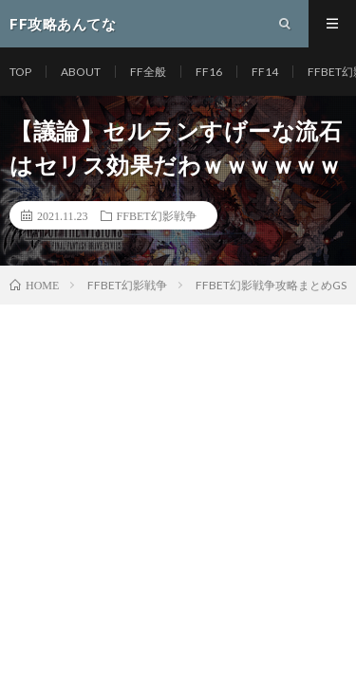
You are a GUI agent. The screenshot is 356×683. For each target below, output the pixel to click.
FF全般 (148, 72)
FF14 (265, 72)
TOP (20, 72)
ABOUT (81, 72)
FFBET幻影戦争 (157, 215)
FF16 (209, 72)
